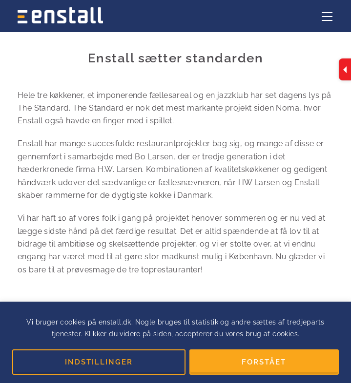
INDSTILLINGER (99, 362)
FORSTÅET (264, 362)
